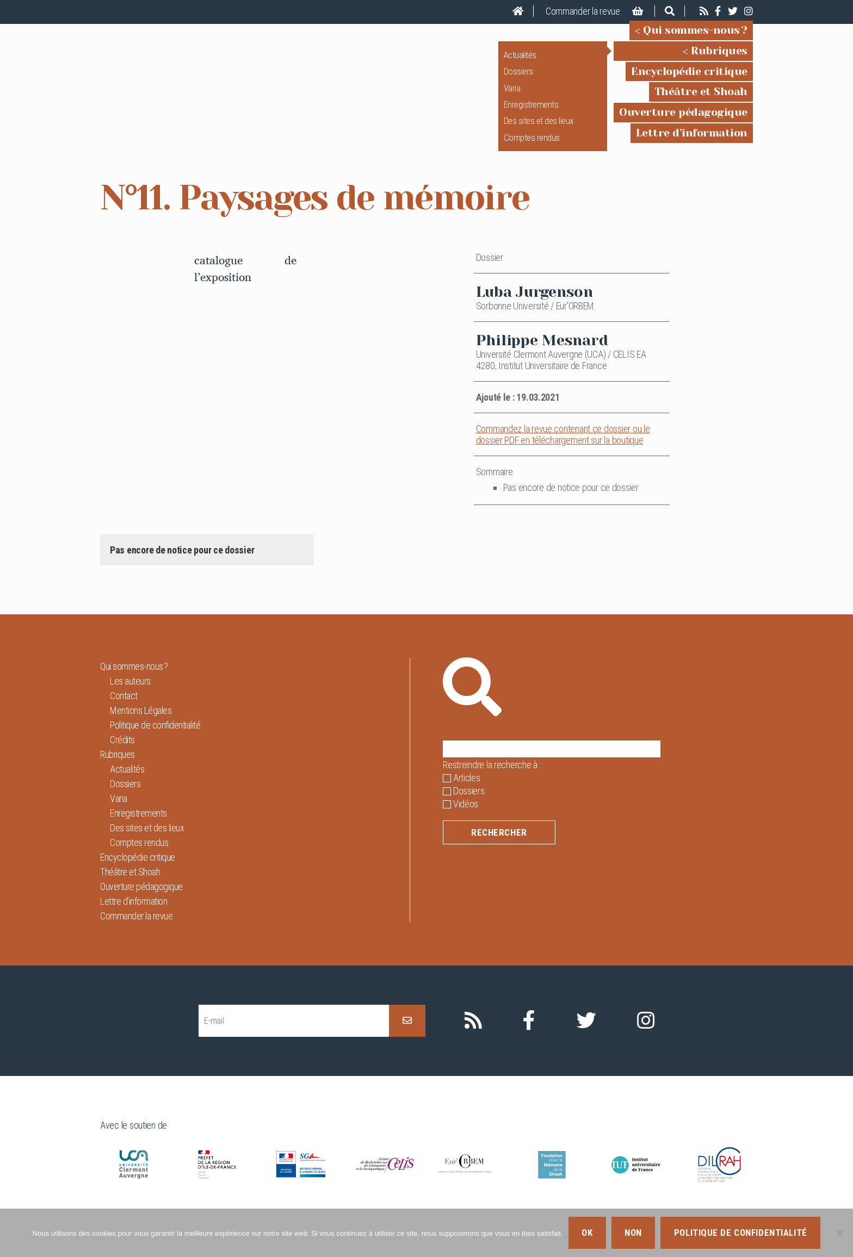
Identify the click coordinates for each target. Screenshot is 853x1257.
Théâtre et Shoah (700, 99)
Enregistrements (531, 112)
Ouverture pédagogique (683, 120)
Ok (587, 1232)
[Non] (839, 1233)
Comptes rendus (532, 145)
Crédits (122, 755)
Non (633, 1232)
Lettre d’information (691, 140)
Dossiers (518, 78)
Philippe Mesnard (542, 355)
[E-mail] (294, 1036)
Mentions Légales (140, 725)
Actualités (520, 62)
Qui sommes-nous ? (695, 38)
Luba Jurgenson (534, 306)
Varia (512, 95)
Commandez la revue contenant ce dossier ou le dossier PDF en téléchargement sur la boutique (563, 449)
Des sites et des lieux (538, 128)
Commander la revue (583, 11)
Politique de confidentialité (155, 740)
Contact (124, 711)
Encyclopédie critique (689, 78)
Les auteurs (130, 696)
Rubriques (719, 58)
